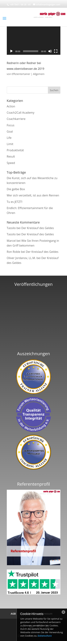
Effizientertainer (21, 74)
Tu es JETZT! (15, 202)
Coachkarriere (16, 119)
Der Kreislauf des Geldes (37, 228)
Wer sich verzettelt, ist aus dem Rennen (33, 195)
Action (11, 106)
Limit (10, 144)
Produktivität (15, 150)
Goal (10, 131)
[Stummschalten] (50, 51)
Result (11, 156)
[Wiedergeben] (11, 51)
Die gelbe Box (16, 189)
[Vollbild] (56, 51)
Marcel (11, 241)
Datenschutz (45, 635)
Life (9, 138)
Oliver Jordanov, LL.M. (21, 258)
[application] (33, 40)
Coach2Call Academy (20, 113)
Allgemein (38, 74)
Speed (11, 163)
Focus (10, 125)
